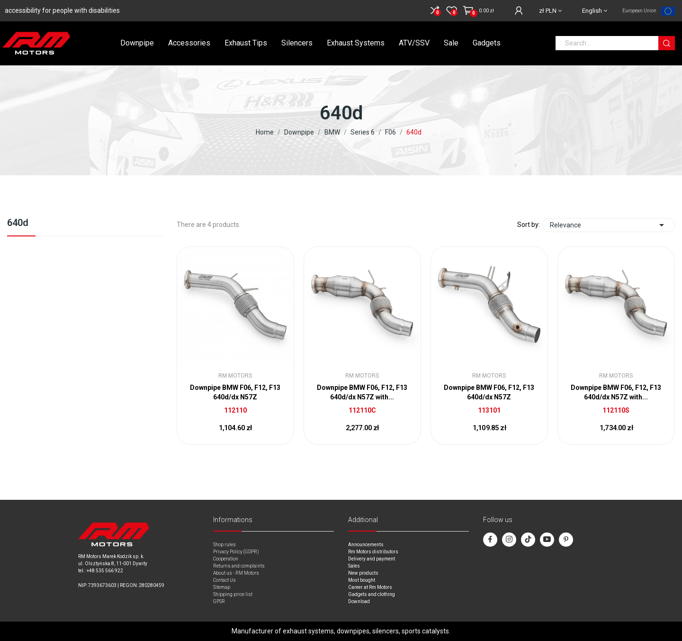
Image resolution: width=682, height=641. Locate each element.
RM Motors (235, 376)
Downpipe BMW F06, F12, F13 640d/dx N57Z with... (362, 392)
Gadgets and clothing (371, 594)
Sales (354, 566)
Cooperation (225, 558)
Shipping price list (232, 594)
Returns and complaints (239, 566)
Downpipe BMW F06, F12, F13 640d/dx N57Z (235, 392)
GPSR (219, 601)
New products (363, 573)
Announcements (366, 544)
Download (359, 601)
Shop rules (224, 544)
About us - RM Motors (236, 573)
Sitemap (221, 587)
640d (17, 223)
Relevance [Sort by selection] (608, 225)
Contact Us (224, 580)
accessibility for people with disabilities (62, 10)
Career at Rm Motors (370, 587)
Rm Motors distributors (373, 551)
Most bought (361, 580)
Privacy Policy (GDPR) (236, 551)
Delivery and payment (371, 558)
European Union (639, 10)
